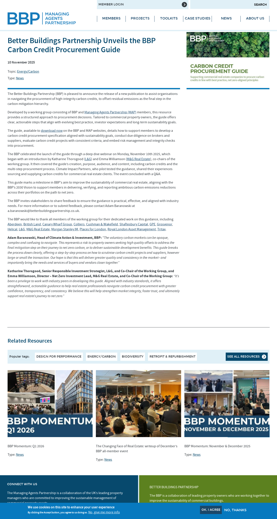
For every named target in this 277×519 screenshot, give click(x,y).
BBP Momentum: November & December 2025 (217, 446)
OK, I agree (210, 510)
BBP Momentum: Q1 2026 (26, 446)
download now (52, 131)
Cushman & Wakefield (102, 224)
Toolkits (169, 18)
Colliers (79, 224)
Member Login (111, 4)
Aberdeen (15, 224)
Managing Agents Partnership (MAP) (110, 112)
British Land (32, 224)
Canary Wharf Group (57, 224)
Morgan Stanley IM (64, 229)
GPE (152, 224)
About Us (255, 18)
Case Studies (197, 18)
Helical (12, 229)
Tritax (161, 229)
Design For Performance (58, 356)
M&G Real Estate (138, 159)
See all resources (243, 356)
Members (111, 18)
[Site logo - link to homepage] (49, 18)
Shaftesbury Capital (133, 224)
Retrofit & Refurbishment (172, 356)
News (226, 18)
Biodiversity (132, 356)
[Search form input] (229, 4)
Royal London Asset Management (132, 229)
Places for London (93, 229)
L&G (88, 159)
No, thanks (235, 510)
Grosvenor (164, 224)
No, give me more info (104, 513)
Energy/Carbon (28, 71)
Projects (140, 18)
